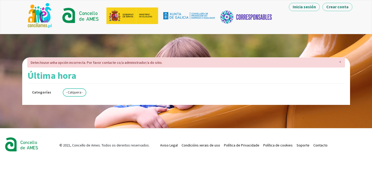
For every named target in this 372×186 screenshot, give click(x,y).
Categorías (41, 92)
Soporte (303, 145)
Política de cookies (278, 145)
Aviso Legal (169, 145)
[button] (340, 62)
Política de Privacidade (241, 145)
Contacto (320, 145)
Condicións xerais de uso (201, 145)
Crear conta (337, 6)
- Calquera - (74, 92)
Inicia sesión (304, 6)
